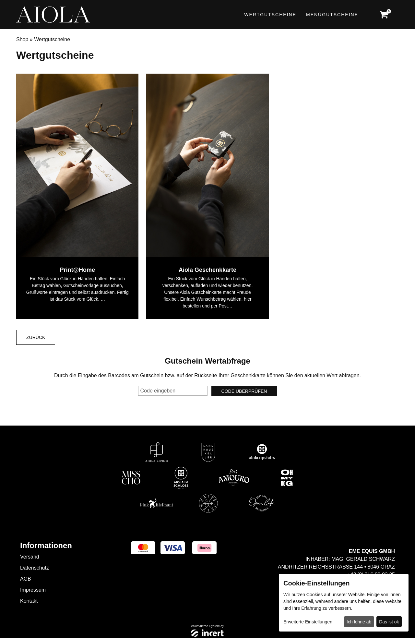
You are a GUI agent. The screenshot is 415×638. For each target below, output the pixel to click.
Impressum (33, 590)
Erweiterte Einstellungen (307, 621)
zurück (35, 337)
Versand (29, 557)
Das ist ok (389, 621)
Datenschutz (34, 568)
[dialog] (344, 603)
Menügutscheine (332, 14)
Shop (22, 39)
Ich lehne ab (359, 621)
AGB (25, 579)
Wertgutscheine (270, 14)
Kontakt (29, 601)
